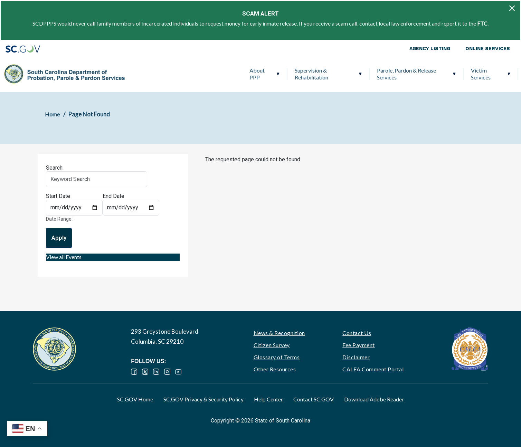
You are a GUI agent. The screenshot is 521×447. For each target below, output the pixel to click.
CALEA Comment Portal (373, 369)
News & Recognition (279, 333)
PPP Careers (476, 73)
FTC (482, 23)
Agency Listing (429, 48)
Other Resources (275, 369)
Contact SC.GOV (313, 399)
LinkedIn (156, 372)
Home (52, 114)
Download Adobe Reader (374, 399)
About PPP (140, 73)
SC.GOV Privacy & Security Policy (203, 399)
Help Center (268, 399)
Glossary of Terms (277, 357)
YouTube (178, 372)
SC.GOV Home (135, 399)
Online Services (487, 48)
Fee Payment (358, 345)
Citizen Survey (272, 345)
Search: (55, 167)
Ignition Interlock (419, 73)
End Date (113, 196)
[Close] (512, 8)
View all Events (64, 257)
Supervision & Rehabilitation (194, 73)
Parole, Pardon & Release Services (289, 73)
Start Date (58, 196)
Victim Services (364, 73)
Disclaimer (356, 357)
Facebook (134, 372)
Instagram (167, 372)
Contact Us (356, 333)
